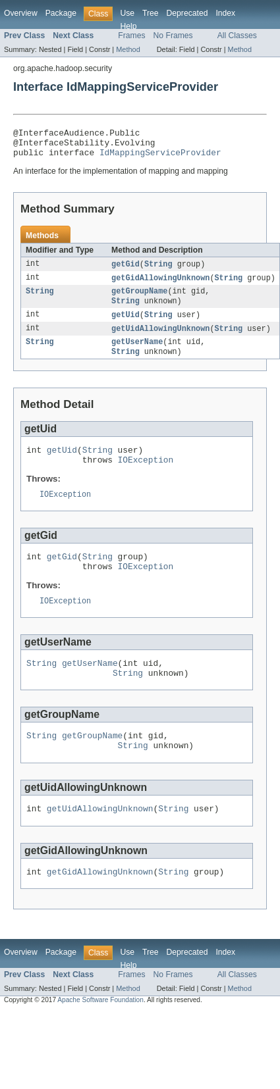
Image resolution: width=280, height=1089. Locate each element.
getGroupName (139, 299)
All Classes (237, 35)
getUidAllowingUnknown (160, 339)
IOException (146, 476)
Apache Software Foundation (100, 1034)
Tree (150, 13)
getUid (125, 324)
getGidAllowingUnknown (160, 285)
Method (128, 49)
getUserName (137, 353)
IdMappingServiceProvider (160, 158)
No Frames (173, 35)
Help (128, 26)
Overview (21, 13)
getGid (125, 270)
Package (60, 13)
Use (127, 13)
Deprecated (187, 13)
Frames (131, 35)
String (158, 270)
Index (225, 13)
